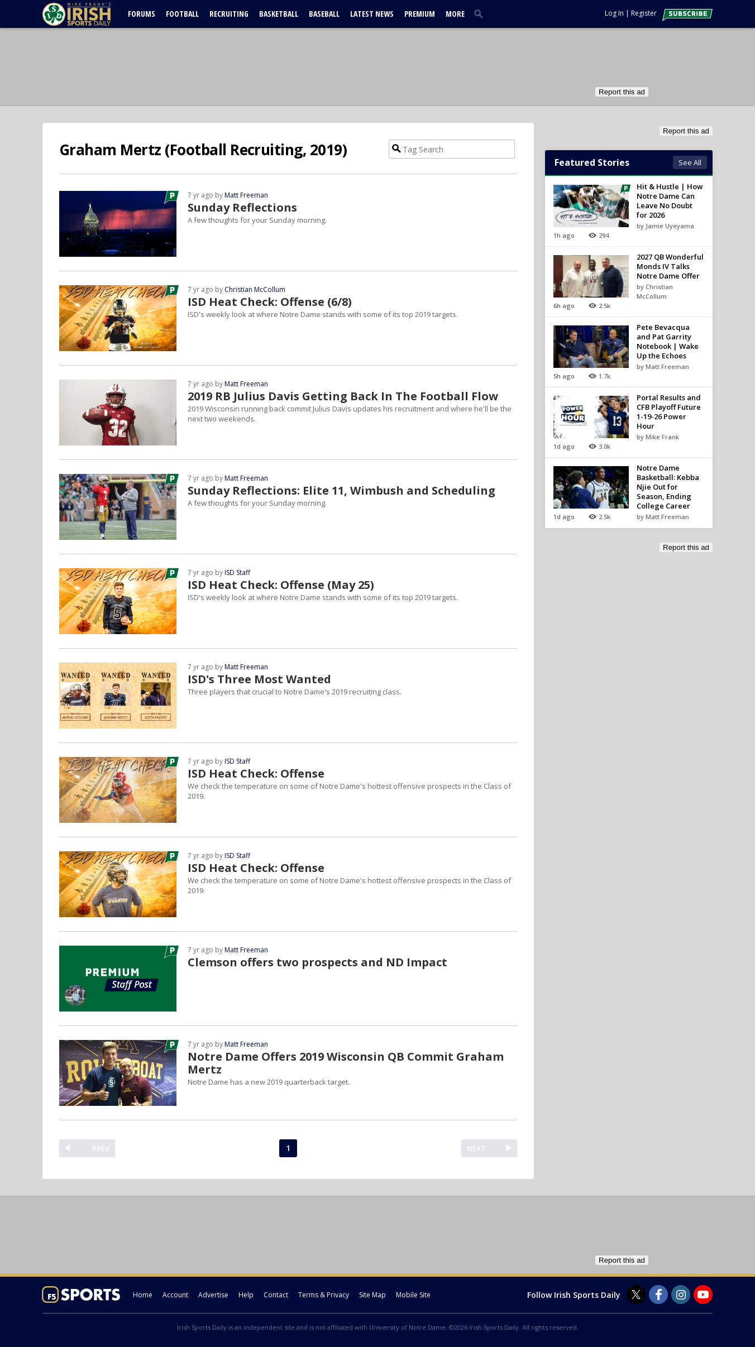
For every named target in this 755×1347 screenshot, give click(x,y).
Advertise (213, 1295)
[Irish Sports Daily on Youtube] (703, 1294)
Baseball (324, 13)
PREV (100, 1148)
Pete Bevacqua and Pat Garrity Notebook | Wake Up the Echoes (668, 341)
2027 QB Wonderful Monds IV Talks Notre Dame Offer (670, 266)
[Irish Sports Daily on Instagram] (680, 1294)
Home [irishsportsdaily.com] (142, 1295)
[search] (481, 13)
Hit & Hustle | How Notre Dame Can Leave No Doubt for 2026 (670, 200)
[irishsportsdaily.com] (89, 14)
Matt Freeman (246, 195)
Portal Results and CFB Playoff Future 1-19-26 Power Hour (669, 411)
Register (644, 13)
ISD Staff (237, 572)
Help (246, 1295)
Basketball (278, 13)
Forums (141, 13)
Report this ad (622, 92)
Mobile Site (413, 1295)
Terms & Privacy (323, 1295)
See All (689, 162)
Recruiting (229, 13)
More (455, 13)
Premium (419, 13)
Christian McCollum (254, 289)
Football (182, 13)
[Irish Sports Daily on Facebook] (658, 1294)
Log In (614, 13)
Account (175, 1295)
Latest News (372, 13)
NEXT (476, 1148)
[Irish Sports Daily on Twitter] (636, 1294)
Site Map (372, 1295)
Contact (276, 1295)
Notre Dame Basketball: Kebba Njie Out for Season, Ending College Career (668, 487)
